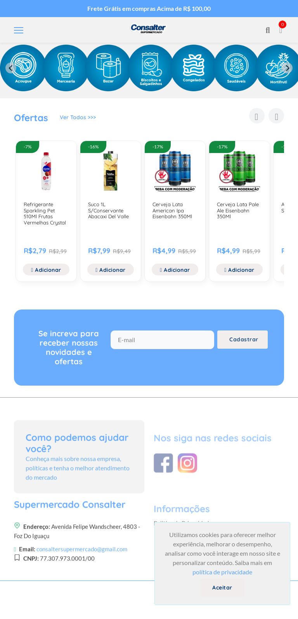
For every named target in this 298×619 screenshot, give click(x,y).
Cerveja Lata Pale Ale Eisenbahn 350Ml (238, 210)
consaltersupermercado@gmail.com (81, 588)
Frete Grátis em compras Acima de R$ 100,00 (149, 8)
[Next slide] (287, 68)
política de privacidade (222, 572)
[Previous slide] (10, 68)
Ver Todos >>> (78, 119)
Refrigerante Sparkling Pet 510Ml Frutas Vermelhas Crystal (45, 213)
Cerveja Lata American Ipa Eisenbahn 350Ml (172, 210)
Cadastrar (243, 344)
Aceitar (222, 587)
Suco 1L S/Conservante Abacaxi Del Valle (108, 210)
